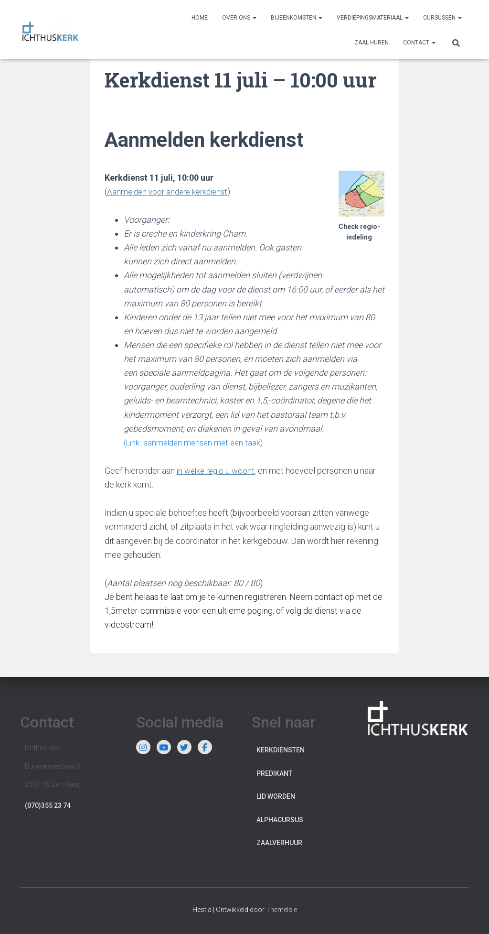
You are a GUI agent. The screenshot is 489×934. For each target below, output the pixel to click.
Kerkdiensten (280, 750)
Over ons (239, 17)
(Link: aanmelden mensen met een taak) (196, 442)
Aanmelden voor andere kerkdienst (171, 191)
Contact (419, 42)
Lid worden (275, 796)
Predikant (274, 773)
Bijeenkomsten (296, 17)
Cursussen (442, 17)
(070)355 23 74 (48, 805)
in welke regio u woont (218, 471)
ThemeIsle (281, 909)
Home (199, 17)
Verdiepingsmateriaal (373, 17)
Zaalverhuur (279, 843)
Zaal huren (371, 42)
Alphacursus (279, 819)
